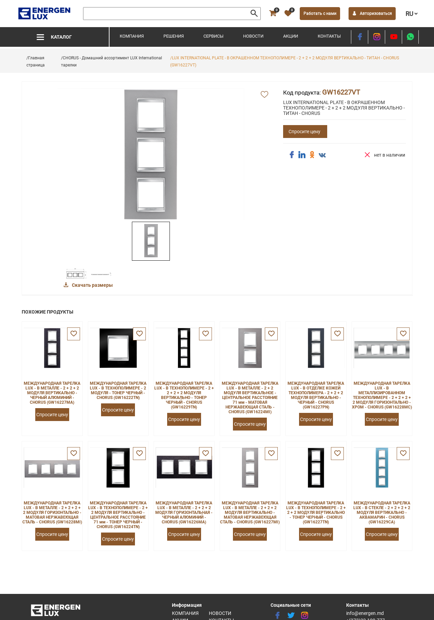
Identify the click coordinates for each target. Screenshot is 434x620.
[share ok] (312, 155)
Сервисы (213, 36)
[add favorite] (264, 94)
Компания (132, 36)
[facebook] (359, 37)
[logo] (45, 13)
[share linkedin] (302, 155)
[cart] (272, 13)
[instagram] (376, 37)
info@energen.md (365, 613)
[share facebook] (292, 155)
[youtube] (393, 37)
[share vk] (322, 156)
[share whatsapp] (410, 37)
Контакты (329, 36)
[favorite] (287, 13)
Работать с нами (319, 13)
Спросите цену (304, 131)
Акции (290, 36)
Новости (253, 36)
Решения (173, 36)
